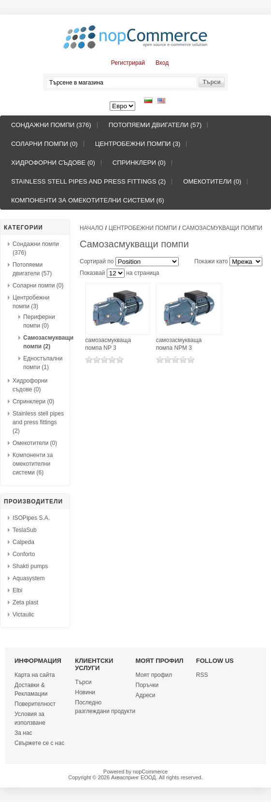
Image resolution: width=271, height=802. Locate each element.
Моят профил (154, 675)
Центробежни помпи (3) (138, 143)
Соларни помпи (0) (44, 143)
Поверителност (35, 704)
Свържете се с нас (39, 743)
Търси (83, 682)
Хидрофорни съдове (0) (53, 162)
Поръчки (147, 685)
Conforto (24, 554)
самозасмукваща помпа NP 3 (108, 344)
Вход (162, 62)
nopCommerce (150, 771)
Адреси (146, 695)
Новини (85, 692)
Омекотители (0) (212, 181)
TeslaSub (25, 530)
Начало (91, 228)
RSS (202, 675)
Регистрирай (128, 62)
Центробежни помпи (143, 228)
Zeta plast (25, 602)
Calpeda (23, 542)
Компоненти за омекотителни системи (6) (87, 200)
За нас (23, 733)
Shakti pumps (30, 566)
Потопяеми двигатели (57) (155, 125)
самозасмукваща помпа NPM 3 (179, 344)
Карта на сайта (34, 675)
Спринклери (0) (139, 162)
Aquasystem (29, 578)
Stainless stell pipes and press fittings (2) (88, 181)
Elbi (17, 590)
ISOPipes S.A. (31, 518)
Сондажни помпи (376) (51, 125)
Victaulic (23, 614)
